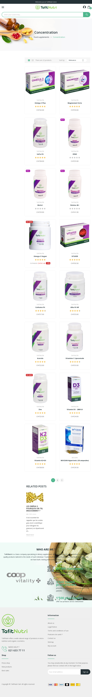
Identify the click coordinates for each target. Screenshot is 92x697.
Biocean (75, 457)
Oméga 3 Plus (40, 103)
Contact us (52, 638)
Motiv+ (40, 205)
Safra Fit (40, 154)
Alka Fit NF (74, 307)
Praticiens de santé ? (55, 634)
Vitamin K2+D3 (40, 461)
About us (51, 623)
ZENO (75, 154)
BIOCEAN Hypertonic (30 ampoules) (75, 461)
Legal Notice (52, 627)
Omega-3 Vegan (40, 256)
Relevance (77, 60)
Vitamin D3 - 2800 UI (75, 409)
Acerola (40, 358)
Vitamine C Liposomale (75, 358)
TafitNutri (40, 100)
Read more (30, 535)
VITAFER (75, 256)
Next (62, 480)
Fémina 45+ (74, 205)
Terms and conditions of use (58, 631)
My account (52, 646)
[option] (23, 584)
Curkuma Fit (40, 307)
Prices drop (6, 663)
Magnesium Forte (75, 103)
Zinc (40, 409)
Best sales (5, 670)
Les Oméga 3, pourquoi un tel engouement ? (34, 508)
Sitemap (51, 642)
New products (7, 667)
